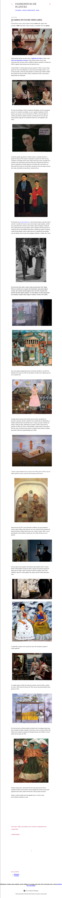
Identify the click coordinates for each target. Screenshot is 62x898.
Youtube (16, 876)
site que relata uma (24, 222)
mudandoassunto (41, 826)
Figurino (18, 10)
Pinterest (16, 874)
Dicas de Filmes (33, 826)
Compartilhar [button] (14, 829)
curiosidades (24, 826)
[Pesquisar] (50, 3)
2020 (19, 826)
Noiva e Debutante (28, 10)
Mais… (38, 10)
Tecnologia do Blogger (31, 891)
